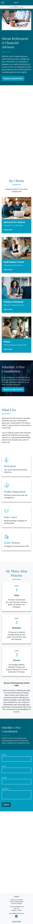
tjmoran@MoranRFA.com (16, 913)
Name (4, 755)
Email (4, 766)
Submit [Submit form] (6, 805)
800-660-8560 (19, 901)
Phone (4, 777)
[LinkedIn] (16, 916)
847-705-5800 (19, 900)
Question (5, 789)
